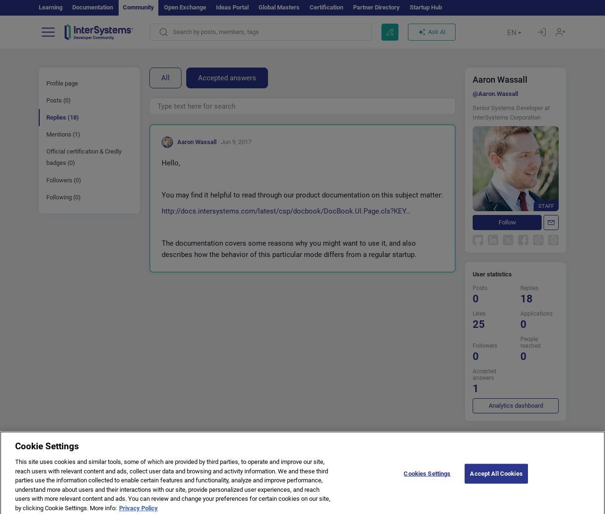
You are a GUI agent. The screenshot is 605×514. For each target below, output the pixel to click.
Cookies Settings (427, 479)
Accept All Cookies (496, 479)
